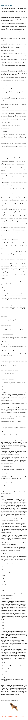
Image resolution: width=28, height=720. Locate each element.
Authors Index (17, 1)
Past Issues (11, 1)
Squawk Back (3, 1)
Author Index (10, 716)
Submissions (24, 1)
